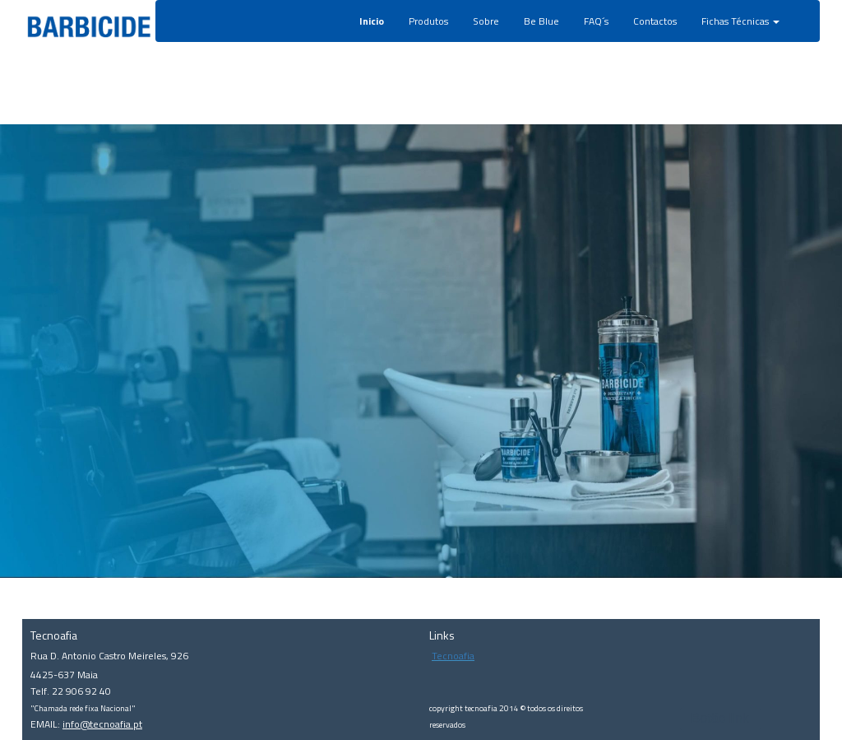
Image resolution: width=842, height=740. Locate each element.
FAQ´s (596, 21)
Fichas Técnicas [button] (740, 21)
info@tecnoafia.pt (102, 724)
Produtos (428, 21)
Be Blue (541, 21)
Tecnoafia (453, 655)
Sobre (486, 21)
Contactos (655, 21)
